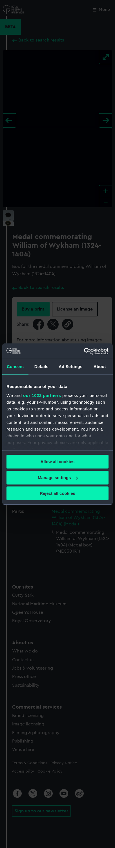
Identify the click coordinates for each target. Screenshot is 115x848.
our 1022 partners (42, 395)
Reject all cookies (57, 493)
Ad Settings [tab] (70, 366)
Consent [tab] (15, 366)
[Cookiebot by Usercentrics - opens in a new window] (84, 351)
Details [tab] (41, 366)
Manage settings (58, 477)
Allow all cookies (58, 461)
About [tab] (100, 366)
